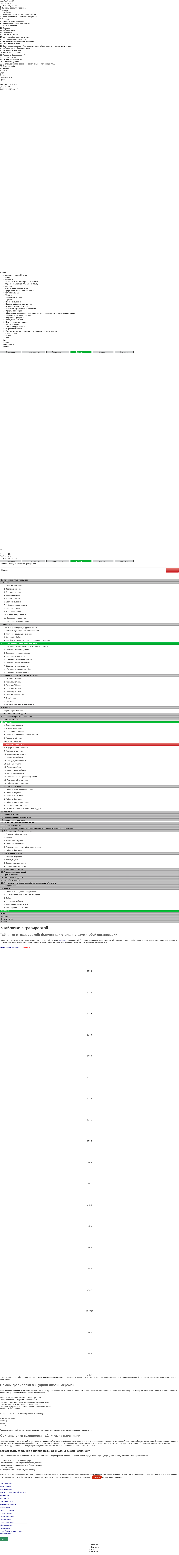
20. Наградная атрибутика (10, 50)
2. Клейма (8, 837)
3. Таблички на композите (14, 796)
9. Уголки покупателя (8, 26)
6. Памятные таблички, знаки (15, 806)
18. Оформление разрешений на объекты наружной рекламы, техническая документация (36, 46)
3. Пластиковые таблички (14, 732)
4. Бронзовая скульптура (14, 844)
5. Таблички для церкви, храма (16, 802)
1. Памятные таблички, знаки (15, 834)
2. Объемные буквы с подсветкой (17, 650)
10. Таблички (5, 28)
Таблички (81, 352)
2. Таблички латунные (12, 793)
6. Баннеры (4, 19)
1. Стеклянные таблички (13, 725)
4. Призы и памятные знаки (15, 866)
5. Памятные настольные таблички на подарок (22, 847)
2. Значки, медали (11, 860)
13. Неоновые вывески (9, 35)
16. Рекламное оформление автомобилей (17, 41)
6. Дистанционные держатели (16, 908)
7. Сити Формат (10, 698)
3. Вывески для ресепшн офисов (17, 653)
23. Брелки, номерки (8, 57)
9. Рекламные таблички (13, 751)
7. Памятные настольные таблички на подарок (22, 809)
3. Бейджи (8, 898)
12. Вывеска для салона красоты (17, 621)
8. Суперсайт (9, 701)
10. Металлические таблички (15, 754)
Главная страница (7, 564)
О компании (10, 352)
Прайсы (3, 80)
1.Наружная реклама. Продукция (13, 8)
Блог (2, 73)
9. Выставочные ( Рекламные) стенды (19, 704)
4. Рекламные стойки (12, 688)
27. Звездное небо (7, 66)
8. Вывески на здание (12, 608)
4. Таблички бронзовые (13, 799)
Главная (94, 1545)
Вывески (103, 352)
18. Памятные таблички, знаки (16, 780)
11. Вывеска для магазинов (15, 618)
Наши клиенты (6, 77)
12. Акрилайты (6, 33)
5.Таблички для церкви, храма (16, 904)
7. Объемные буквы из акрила (16, 666)
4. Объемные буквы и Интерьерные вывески (18, 15)
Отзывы (3, 75)
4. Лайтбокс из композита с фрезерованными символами (27, 640)
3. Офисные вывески (12, 592)
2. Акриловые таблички (13, 728)
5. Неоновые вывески (12, 599)
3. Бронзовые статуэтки (13, 841)
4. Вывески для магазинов (14, 656)
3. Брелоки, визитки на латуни (16, 863)
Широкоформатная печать (14, 711)
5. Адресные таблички (13, 738)
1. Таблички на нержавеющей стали (18, 789)
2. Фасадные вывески (12, 589)
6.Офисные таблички (12, 741)
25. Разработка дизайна (9, 62)
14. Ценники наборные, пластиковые (15, 37)
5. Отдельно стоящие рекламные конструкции (18, 17)
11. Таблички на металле (10, 30)
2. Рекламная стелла (12, 682)
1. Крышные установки (13, 679)
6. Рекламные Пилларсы (14, 695)
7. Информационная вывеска (15, 605)
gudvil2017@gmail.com (9, 6)
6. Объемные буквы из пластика (17, 663)
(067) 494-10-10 (10, 1)
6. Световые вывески (12, 602)
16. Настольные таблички (14, 773)
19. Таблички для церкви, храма (17, 783)
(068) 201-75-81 (6, 3)
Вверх (3, 1539)
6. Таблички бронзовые (13, 850)
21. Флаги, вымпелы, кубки (10, 53)
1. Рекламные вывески (13, 586)
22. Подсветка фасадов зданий (12, 55)
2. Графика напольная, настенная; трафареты (22, 895)
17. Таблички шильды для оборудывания (20, 777)
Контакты (3, 71)
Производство (57, 352)
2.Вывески (4, 10)
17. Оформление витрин (10, 44)
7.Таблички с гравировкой (14, 744)
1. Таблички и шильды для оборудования (20, 891)
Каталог (4, 273)
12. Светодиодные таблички (15, 761)
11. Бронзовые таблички (13, 757)
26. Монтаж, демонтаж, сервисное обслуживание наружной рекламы (27, 64)
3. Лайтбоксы (5, 12)
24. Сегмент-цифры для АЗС (11, 59)
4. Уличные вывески (12, 595)
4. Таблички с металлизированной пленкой (21, 735)
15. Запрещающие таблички (15, 770)
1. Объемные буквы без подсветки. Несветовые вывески (26, 647)
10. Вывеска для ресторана (15, 615)
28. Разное (4, 68)
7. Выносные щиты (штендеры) (12, 21)
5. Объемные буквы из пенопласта (18, 659)
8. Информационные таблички (16, 748)
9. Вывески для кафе (12, 612)
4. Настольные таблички (13, 901)
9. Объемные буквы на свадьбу (16, 672)
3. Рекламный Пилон (12, 685)
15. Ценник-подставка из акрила (13, 39)
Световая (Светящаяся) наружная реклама (21, 627)
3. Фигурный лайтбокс (12, 637)
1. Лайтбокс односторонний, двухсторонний (21, 631)
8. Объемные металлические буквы (18, 669)
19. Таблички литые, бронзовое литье (15, 48)
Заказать (26, 947)
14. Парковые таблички (13, 767)
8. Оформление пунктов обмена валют (15, 24)
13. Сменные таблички (13, 764)
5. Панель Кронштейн (12, 691)
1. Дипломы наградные (13, 856)
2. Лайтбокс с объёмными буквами (18, 634)
